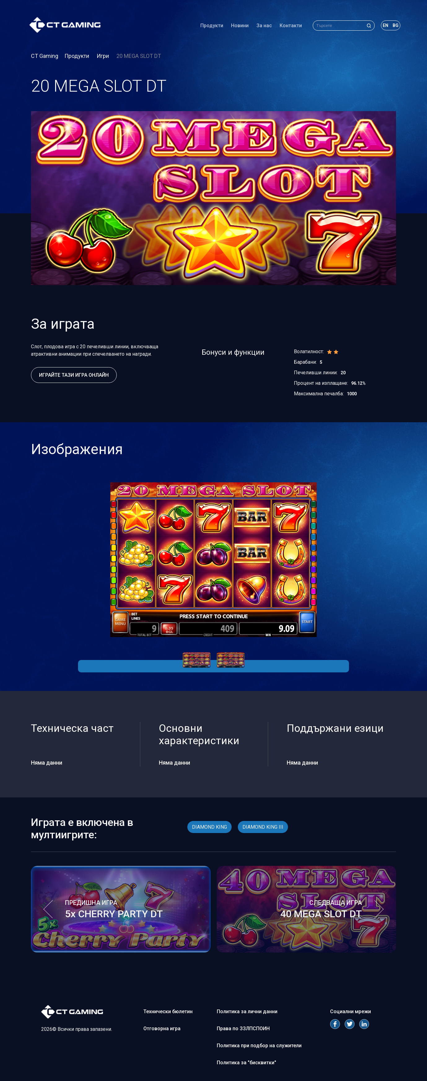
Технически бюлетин (168, 1011)
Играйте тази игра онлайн (74, 375)
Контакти (289, 26)
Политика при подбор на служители (259, 1045)
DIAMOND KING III (262, 827)
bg (394, 26)
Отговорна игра (162, 1028)
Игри (103, 56)
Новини (238, 26)
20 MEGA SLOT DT (138, 56)
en (384, 26)
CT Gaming (44, 56)
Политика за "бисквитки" (246, 1063)
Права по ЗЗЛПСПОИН (243, 1028)
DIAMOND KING (209, 827)
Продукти (210, 26)
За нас (262, 26)
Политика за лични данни (247, 1011)
